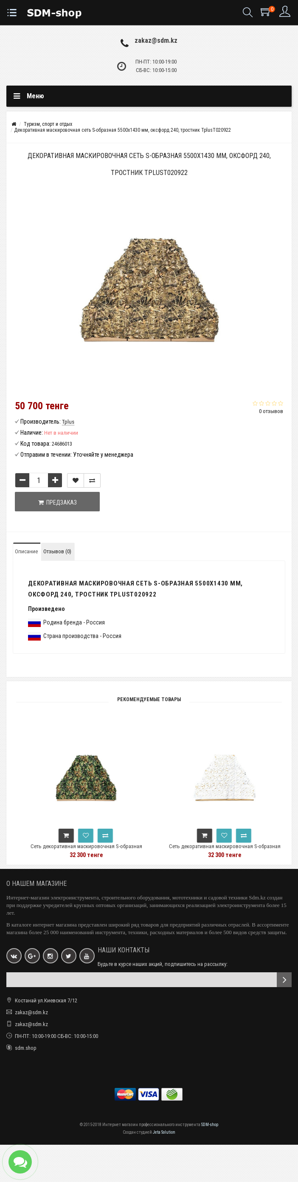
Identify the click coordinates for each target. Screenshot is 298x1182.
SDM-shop (209, 1124)
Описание (26, 551)
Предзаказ (57, 502)
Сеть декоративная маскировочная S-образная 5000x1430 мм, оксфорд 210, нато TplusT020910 (101, 850)
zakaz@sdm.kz (156, 40)
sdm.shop (26, 1048)
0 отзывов (271, 411)
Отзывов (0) (57, 551)
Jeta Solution (164, 1132)
